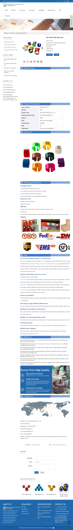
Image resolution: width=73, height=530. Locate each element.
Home (6, 10)
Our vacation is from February (10, 75)
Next (42, 48)
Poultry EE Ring (25, 513)
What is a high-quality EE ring (45, 510)
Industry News (44, 504)
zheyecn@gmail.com (11, 89)
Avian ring (43, 261)
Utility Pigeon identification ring (59, 444)
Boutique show (51, 10)
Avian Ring (26, 504)
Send (36, 472)
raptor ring (55, 263)
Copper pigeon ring (36, 444)
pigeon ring (52, 112)
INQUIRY (49, 54)
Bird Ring (23, 506)
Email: (30, 462)
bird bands (48, 263)
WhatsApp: (29, 458)
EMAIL (56, 54)
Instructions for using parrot (10, 68)
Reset (42, 472)
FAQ (60, 10)
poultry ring (42, 263)
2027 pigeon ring (26, 494)
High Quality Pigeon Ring (21, 33)
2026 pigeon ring (39, 494)
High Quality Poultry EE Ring (10, 49)
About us (13, 10)
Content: (30, 465)
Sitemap (51, 527)
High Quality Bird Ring (9, 41)
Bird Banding (24, 509)
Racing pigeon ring (51, 494)
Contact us (7, 16)
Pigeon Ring (24, 511)
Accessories (32, 10)
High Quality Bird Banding (10, 44)
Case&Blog (41, 10)
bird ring (37, 263)
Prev (23, 48)
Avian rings (22, 10)
